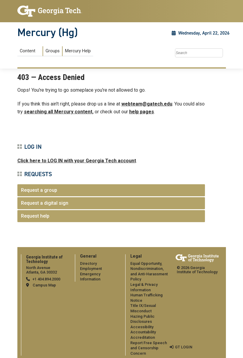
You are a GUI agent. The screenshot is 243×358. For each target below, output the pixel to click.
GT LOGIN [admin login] (183, 347)
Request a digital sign (44, 203)
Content (27, 51)
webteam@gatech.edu (146, 104)
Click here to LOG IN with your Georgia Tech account (76, 161)
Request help (35, 216)
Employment (91, 268)
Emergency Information (90, 277)
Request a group (39, 190)
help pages (141, 112)
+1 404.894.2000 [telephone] (46, 279)
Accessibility (141, 327)
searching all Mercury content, (58, 112)
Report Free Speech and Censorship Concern (148, 348)
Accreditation (142, 337)
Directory (88, 263)
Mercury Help (78, 51)
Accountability (143, 332)
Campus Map (44, 285)
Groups (53, 51)
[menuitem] (55, 51)
